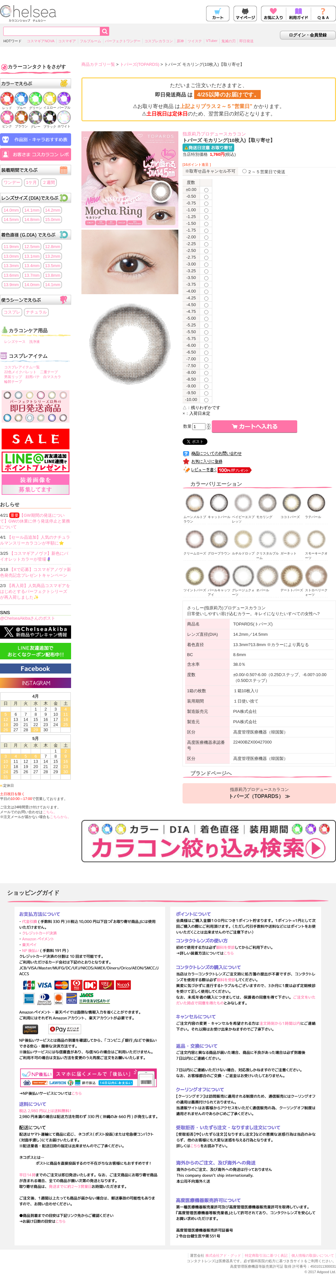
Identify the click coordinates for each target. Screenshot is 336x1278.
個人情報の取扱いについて (312, 1255)
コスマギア (67, 41)
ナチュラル (36, 312)
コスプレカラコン (158, 41)
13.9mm (11, 284)
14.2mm (52, 210)
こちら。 (50, 812)
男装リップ (13, 377)
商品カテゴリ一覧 (98, 64)
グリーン (35, 106)
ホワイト (64, 124)
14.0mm (11, 210)
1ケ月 (31, 182)
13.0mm (11, 256)
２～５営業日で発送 (263, 171)
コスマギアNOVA (40, 41)
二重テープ (49, 372)
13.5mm (52, 265)
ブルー (21, 106)
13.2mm (52, 256)
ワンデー (12, 182)
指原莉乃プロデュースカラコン (259, 793)
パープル (64, 105)
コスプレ (12, 312)
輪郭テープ (13, 382)
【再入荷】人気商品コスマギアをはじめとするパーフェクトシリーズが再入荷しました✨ (35, 591)
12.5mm (31, 246)
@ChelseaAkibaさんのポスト (27, 618)
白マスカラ (52, 377)
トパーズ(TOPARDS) (139, 64)
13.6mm (11, 275)
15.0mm (52, 219)
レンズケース (15, 342)
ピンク (7, 124)
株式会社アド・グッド (223, 1255)
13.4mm (31, 265)
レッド (7, 106)
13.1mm (31, 256)
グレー (35, 124)
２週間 (48, 182)
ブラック (50, 124)
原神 (180, 41)
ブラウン (21, 124)
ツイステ (195, 41)
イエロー (50, 105)
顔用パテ (33, 377)
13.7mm (31, 275)
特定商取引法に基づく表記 (266, 1255)
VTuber (211, 41)
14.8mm (31, 219)
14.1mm (31, 210)
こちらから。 (60, 817)
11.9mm (11, 246)
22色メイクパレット (20, 372)
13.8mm (52, 275)
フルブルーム (90, 41)
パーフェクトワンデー (123, 41)
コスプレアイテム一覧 (22, 367)
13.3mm (11, 265)
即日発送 (246, 41)
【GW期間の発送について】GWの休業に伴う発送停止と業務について (35, 521)
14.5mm (11, 219)
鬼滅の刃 (228, 41)
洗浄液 (34, 342)
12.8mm (52, 246)
